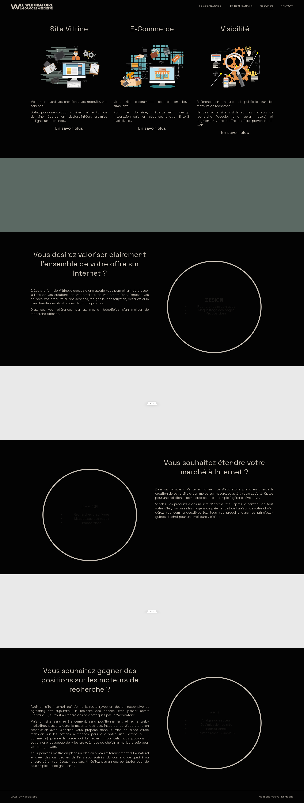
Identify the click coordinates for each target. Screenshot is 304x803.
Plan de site (286, 796)
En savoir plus (69, 128)
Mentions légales (269, 796)
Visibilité (235, 28)
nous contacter (123, 761)
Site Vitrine (69, 28)
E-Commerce (152, 28)
